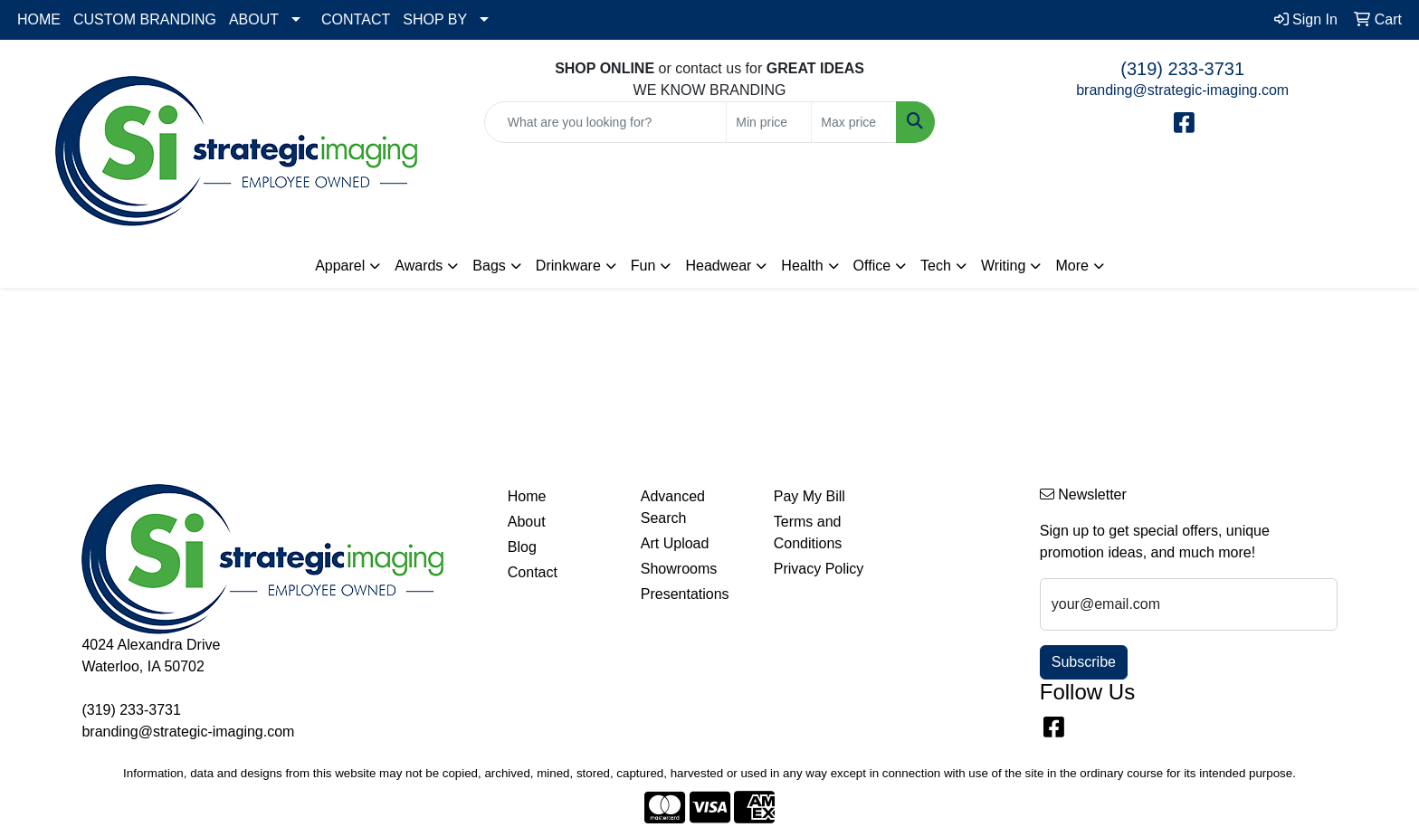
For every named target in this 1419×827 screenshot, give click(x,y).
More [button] (1071, 265)
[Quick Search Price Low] (769, 122)
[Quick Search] (606, 122)
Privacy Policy (819, 568)
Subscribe (1084, 662)
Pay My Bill (809, 496)
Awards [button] (419, 265)
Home (527, 496)
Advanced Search (673, 507)
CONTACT (355, 19)
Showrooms (679, 568)
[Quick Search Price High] (854, 122)
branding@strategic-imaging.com (1182, 90)
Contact (532, 572)
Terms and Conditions (808, 532)
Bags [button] (488, 265)
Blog (522, 547)
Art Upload (675, 543)
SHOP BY (435, 19)
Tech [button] (935, 265)
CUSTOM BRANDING (144, 19)
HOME (39, 19)
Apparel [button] (340, 265)
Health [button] (802, 265)
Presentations (685, 594)
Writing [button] (1003, 265)
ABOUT (254, 19)
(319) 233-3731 (1182, 69)
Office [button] (872, 265)
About (527, 521)
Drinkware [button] (568, 265)
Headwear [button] (718, 265)
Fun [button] (643, 265)
